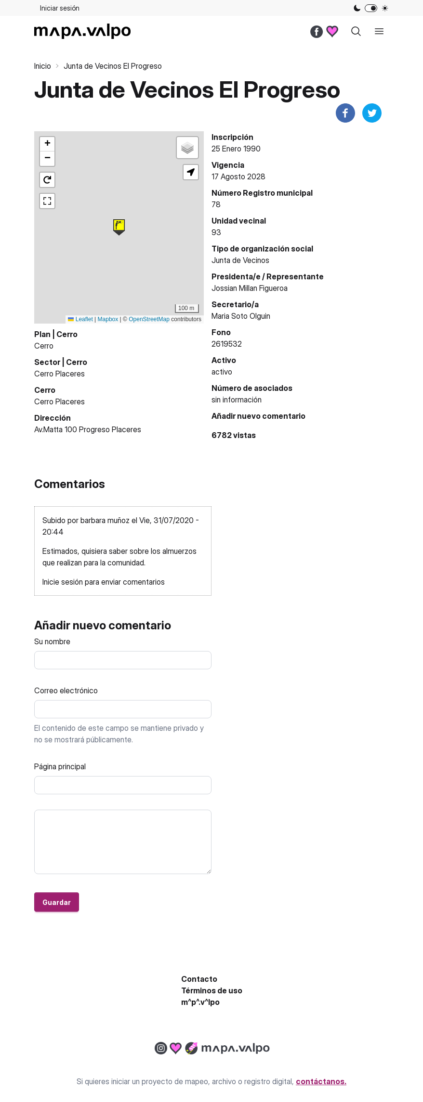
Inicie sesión (62, 582)
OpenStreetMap (149, 319)
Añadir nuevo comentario (258, 416)
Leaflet (80, 319)
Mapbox (108, 319)
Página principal (60, 766)
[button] (119, 227)
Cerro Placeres (59, 373)
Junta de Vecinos (240, 260)
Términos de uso (211, 990)
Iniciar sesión (59, 8)
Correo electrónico (66, 690)
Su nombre (52, 641)
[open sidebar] (379, 31)
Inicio (42, 66)
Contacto (199, 979)
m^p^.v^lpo (200, 1002)
